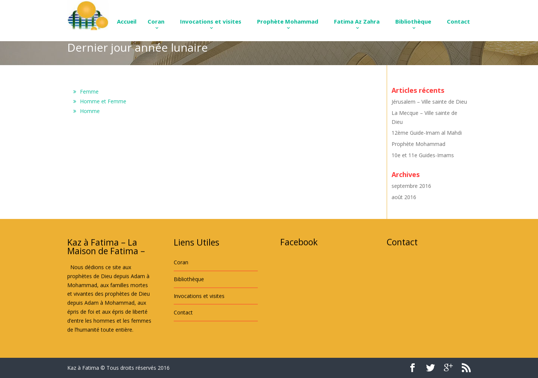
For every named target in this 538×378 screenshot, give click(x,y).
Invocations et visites (210, 21)
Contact (458, 21)
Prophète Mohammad (287, 21)
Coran (156, 21)
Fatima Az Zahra (357, 21)
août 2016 (404, 197)
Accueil (126, 21)
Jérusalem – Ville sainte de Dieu (429, 101)
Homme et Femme (103, 101)
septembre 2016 (411, 185)
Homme (90, 111)
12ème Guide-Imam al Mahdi (427, 132)
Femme (89, 91)
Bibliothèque (413, 21)
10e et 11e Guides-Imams (423, 155)
